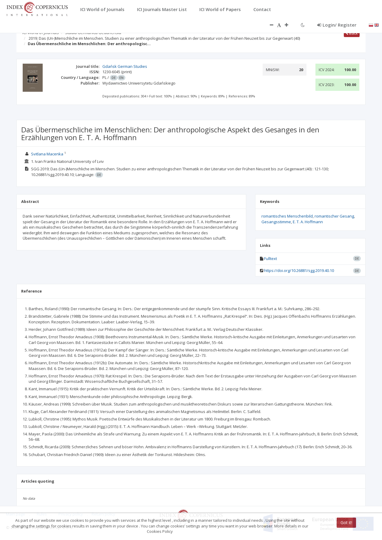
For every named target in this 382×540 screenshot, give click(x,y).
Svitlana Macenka (47, 154)
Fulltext (270, 258)
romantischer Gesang (334, 216)
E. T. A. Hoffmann (308, 221)
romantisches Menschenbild (287, 216)
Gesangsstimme (276, 221)
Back (352, 33)
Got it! (346, 522)
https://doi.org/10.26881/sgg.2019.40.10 (299, 270)
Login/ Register (336, 25)
